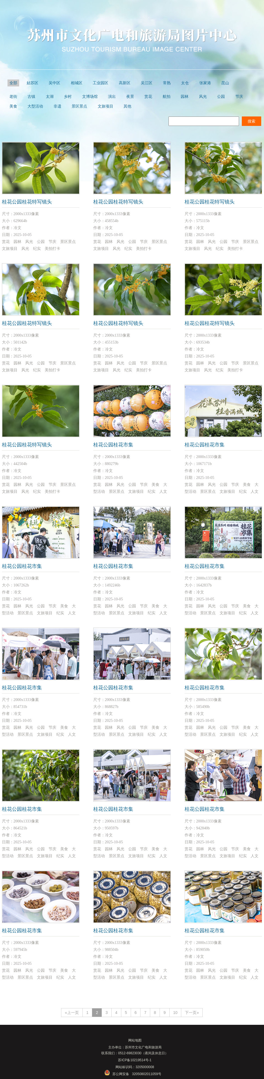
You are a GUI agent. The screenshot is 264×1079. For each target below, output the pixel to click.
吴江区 (146, 83)
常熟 (167, 83)
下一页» (192, 1012)
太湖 (50, 97)
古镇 (31, 97)
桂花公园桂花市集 (113, 444)
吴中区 (54, 83)
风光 (203, 97)
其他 (127, 106)
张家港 (205, 83)
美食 (13, 106)
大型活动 (35, 106)
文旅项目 (105, 106)
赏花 (148, 97)
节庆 (239, 97)
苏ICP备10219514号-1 (134, 1060)
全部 (13, 83)
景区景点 (79, 106)
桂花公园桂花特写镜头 (27, 202)
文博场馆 (90, 97)
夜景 (130, 97)
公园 (221, 97)
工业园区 (100, 83)
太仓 (185, 83)
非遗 (57, 106)
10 (175, 1012)
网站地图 (135, 1040)
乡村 (68, 97)
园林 (184, 97)
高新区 (124, 83)
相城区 (76, 83)
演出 (112, 97)
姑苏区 (32, 83)
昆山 (225, 83)
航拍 (166, 97)
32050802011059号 (146, 1074)
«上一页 (72, 1012)
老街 (13, 97)
